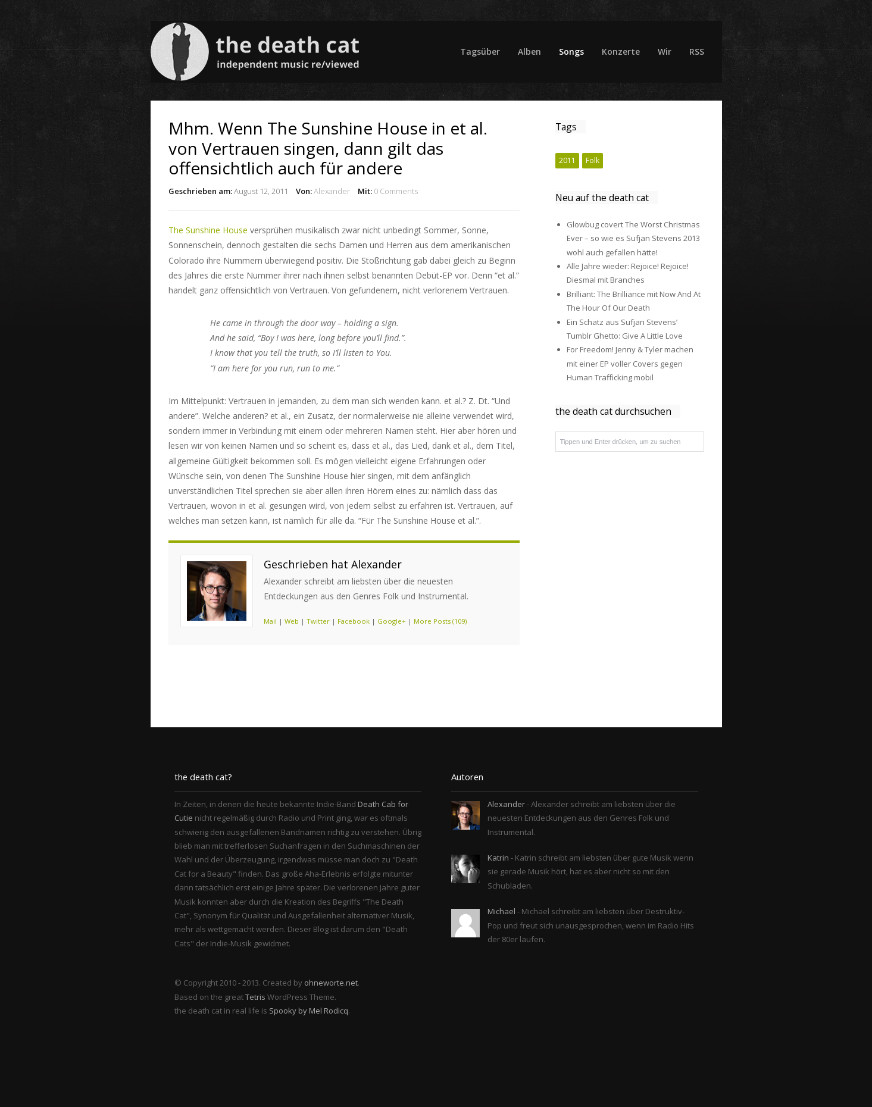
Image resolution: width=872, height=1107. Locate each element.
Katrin (498, 857)
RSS (696, 51)
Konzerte (621, 51)
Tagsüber (480, 51)
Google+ (391, 621)
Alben (529, 51)
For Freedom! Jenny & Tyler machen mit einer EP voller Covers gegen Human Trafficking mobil (630, 363)
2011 (567, 160)
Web (292, 621)
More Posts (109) (440, 621)
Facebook (353, 621)
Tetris (255, 997)
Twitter (318, 621)
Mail (270, 621)
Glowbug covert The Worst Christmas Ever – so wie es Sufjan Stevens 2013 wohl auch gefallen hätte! (633, 238)
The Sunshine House (208, 230)
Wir (664, 51)
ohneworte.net (331, 982)
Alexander (332, 191)
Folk (592, 160)
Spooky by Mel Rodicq (308, 1010)
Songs (571, 51)
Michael (501, 911)
